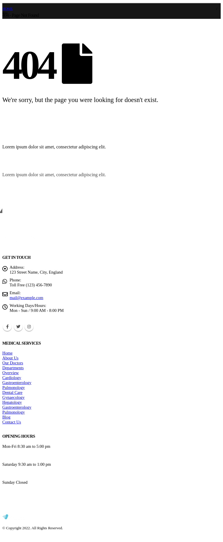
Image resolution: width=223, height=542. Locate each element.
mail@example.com (26, 297)
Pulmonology (13, 387)
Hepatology (12, 402)
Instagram (29, 326)
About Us (10, 358)
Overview (10, 372)
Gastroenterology (16, 382)
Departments (13, 367)
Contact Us (11, 422)
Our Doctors (12, 363)
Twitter (18, 326)
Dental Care (12, 392)
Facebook (7, 326)
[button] (206, 140)
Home (7, 353)
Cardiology (11, 377)
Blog (6, 417)
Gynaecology (13, 397)
